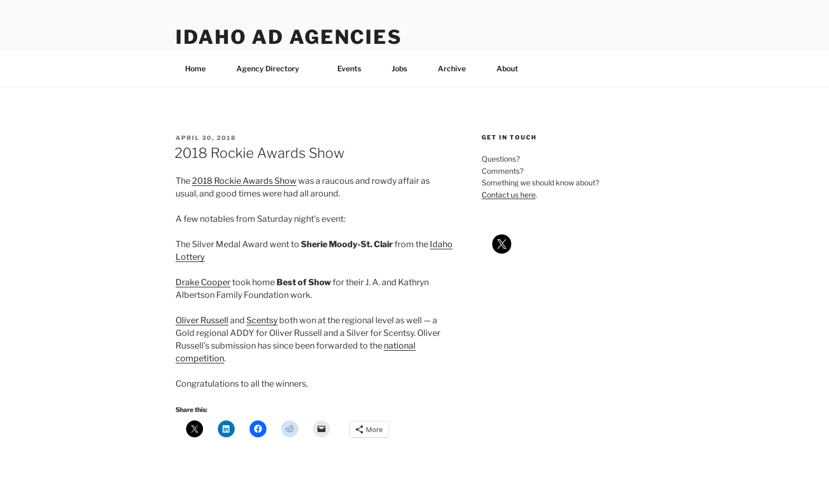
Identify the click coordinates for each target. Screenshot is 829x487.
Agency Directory (272, 68)
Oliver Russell (202, 320)
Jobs (399, 68)
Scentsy (262, 320)
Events (349, 68)
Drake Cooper (203, 282)
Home (195, 68)
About (512, 68)
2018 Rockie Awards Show (259, 153)
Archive (452, 68)
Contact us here (509, 194)
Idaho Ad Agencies (289, 37)
